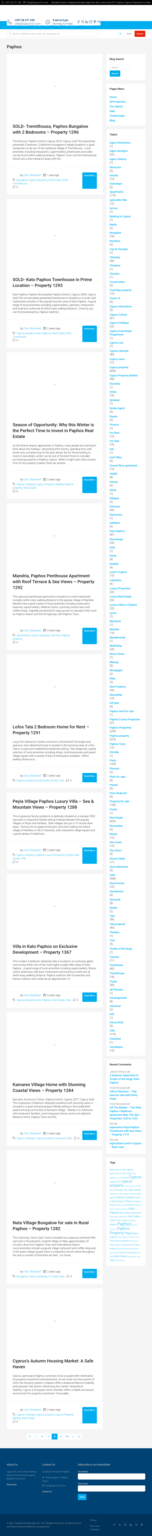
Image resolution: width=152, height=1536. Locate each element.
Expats (114, 416)
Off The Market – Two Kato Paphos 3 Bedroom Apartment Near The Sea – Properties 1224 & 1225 (125, 1113)
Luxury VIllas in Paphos (123, 604)
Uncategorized (118, 997)
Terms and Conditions (94, 1528)
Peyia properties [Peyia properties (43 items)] (128, 1245)
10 (67, 1436)
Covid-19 (115, 298)
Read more (12, 1484)
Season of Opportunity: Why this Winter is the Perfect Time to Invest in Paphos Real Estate (53, 430)
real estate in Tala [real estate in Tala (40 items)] (133, 1257)
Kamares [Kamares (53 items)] (130, 1205)
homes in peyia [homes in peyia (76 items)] (125, 1197)
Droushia (115, 383)
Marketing (116, 645)
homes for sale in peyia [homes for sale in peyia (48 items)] (119, 1194)
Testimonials (117, 115)
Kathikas (115, 522)
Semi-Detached (119, 866)
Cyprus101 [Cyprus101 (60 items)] (115, 1182)
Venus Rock (117, 1022)
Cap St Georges (119, 249)
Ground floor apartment (123, 465)
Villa (23, 858)
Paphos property (26, 780)
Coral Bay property (121, 290)
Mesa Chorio (117, 653)
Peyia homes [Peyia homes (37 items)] (133, 1241)
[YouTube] (137, 1525)
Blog (112, 120)
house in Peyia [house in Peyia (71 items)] (124, 1201)
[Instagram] (125, 1525)
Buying (46, 25)
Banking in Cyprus (120, 216)
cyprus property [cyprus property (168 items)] (121, 1183)
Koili (112, 547)
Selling (57, 25)
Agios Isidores (118, 159)
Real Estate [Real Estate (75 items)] (120, 1256)
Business (115, 240)
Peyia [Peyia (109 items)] (128, 1233)
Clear (129, 33)
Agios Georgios (119, 150)
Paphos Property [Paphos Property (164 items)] (120, 1230)
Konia (113, 555)
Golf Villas (116, 457)
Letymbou (115, 580)
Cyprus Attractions (121, 306)
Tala (61, 780)
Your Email (83, 1483)
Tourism (114, 956)
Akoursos (115, 167)
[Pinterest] (142, 1525)
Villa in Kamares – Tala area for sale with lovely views (124, 1095)
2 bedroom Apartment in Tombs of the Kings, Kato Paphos (124, 1079)
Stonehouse (117, 891)
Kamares (60, 1138)
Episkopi (115, 400)
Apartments (23, 635)
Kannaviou (116, 514)
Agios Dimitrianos (120, 142)
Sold (65, 179)
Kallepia (114, 498)
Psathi (113, 809)
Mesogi (114, 662)
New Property (118, 686)
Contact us (47, 1491)
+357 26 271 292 (25, 20)
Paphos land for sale (122, 711)
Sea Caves (116, 842)
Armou (114, 208)
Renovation (116, 825)
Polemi (114, 784)
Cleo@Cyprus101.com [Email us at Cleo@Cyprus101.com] (55, 1486)
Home (10, 25)
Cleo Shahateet (32, 175)
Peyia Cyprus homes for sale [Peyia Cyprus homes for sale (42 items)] (128, 1237)
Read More (89, 175)
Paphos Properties (121, 727)
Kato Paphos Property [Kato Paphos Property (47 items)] (126, 1220)
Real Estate (54, 179)
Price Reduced (118, 793)
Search (139, 33)
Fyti (112, 449)
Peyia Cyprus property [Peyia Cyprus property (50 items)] (119, 1241)
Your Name (83, 1471)
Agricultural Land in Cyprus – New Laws (125, 1145)
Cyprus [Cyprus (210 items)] (135, 1177)
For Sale (53, 1276)
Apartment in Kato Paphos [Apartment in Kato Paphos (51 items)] (121, 1170)
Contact (38, 25)
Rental (54, 780)
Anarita (114, 175)
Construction (117, 281)
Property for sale (119, 801)
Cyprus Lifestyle (26, 1138)
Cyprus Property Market (50, 484)
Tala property (117, 924)
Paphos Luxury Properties (51, 854)
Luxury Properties (120, 588)
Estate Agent (117, 408)
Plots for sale (117, 776)
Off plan (114, 703)
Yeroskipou (116, 1046)
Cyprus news (117, 359)
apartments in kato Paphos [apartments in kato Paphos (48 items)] (121, 1173)
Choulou (115, 273)
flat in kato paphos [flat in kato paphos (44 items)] (117, 1190)
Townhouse (19, 336)
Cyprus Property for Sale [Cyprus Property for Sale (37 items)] (132, 1186)
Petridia (114, 752)
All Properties (118, 101)
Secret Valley (117, 858)
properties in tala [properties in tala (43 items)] (124, 1253)
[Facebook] (114, 1525)
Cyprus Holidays (26, 484)
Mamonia (115, 621)
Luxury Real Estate (121, 596)
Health (113, 473)
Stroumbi (115, 899)
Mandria (55, 635)
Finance (114, 424)
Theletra (115, 932)
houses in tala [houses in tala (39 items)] (120, 1205)
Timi (112, 940)
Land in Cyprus (118, 572)
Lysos (113, 612)
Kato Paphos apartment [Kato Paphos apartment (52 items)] (130, 1213)
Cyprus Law (116, 342)
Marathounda (117, 637)
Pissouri (114, 768)
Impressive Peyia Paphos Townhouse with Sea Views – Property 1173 (126, 1131)
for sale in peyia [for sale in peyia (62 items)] (133, 1189)
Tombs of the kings (121, 948)
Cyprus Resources (72, 25)
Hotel (113, 490)
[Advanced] (120, 34)
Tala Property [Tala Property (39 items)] (120, 1260)
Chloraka (115, 257)
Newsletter (116, 694)
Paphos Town (118, 743)
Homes (114, 481)
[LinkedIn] (131, 1525)
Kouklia (114, 563)
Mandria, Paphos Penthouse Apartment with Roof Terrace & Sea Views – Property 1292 (53, 581)
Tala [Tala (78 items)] (112, 1260)
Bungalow (22, 179)
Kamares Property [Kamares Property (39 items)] (121, 1209)
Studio (113, 907)
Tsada (113, 981)
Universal (115, 1006)
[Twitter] (120, 1525)
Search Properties (22, 25)
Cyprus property (38, 179)
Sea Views (116, 850)
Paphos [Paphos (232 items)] (124, 1223)
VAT (112, 1014)
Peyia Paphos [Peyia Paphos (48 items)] (115, 1245)
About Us (88, 25)
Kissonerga (116, 539)
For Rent (115, 432)
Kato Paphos (43, 333)
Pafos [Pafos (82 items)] (113, 1224)
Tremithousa (20, 183)
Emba (113, 391)
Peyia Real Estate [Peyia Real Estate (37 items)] (124, 1249)
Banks (113, 224)
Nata (61, 1276)
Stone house (117, 883)
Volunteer (115, 1038)
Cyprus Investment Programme (121, 332)
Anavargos (116, 183)
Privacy (93, 1520)
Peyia (70, 854)
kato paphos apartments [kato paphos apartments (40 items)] (119, 1217)
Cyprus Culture (118, 314)
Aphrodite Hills (118, 200)
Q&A (112, 111)
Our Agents (116, 106)
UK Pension (116, 989)
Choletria (115, 265)
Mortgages (116, 670)
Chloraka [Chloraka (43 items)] (124, 1178)
